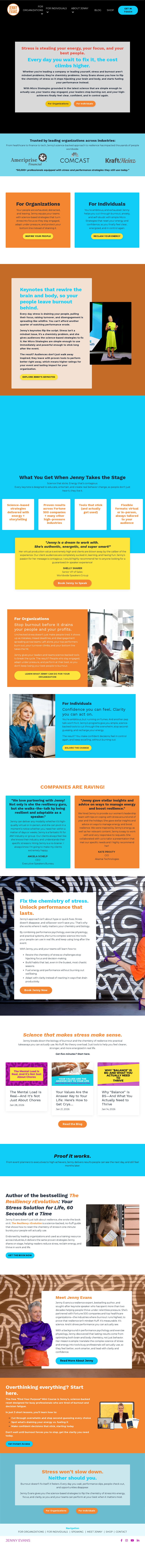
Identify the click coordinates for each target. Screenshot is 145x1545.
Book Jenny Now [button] (36, 990)
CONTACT (121, 1531)
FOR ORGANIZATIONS (33, 10)
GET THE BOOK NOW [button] (20, 1255)
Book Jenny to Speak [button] (72, 583)
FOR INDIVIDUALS (56, 10)
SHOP (110, 10)
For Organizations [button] (58, 103)
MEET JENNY (94, 1531)
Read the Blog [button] (72, 1124)
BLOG (97, 10)
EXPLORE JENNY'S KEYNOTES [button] (39, 377)
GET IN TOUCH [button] (128, 10)
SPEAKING (77, 1531)
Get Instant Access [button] (19, 1444)
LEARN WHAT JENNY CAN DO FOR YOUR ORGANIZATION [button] (47, 675)
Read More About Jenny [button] (76, 1360)
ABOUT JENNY (79, 10)
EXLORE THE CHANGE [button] (77, 748)
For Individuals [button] (84, 103)
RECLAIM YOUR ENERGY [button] (107, 236)
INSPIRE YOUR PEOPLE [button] (38, 236)
